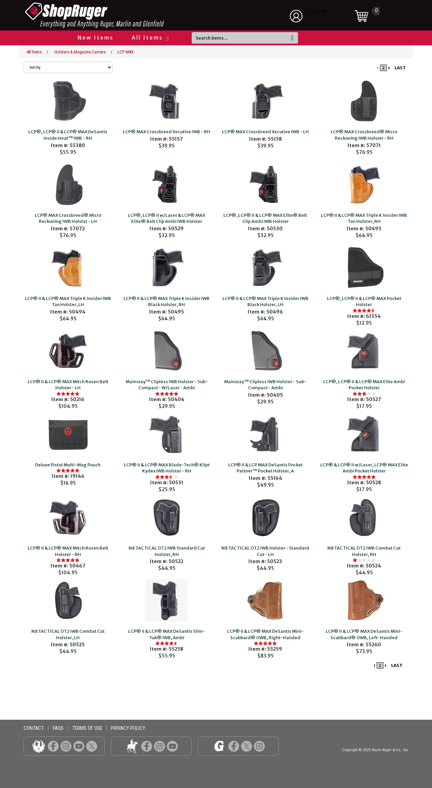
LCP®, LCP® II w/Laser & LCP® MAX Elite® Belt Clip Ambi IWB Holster (166, 218)
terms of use (87, 728)
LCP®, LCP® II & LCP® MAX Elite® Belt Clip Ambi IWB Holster (265, 218)
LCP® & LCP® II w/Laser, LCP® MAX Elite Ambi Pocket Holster (364, 468)
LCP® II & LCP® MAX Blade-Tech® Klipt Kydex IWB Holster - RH (167, 468)
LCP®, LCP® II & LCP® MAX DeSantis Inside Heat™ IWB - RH (67, 135)
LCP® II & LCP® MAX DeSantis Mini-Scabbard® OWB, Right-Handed (265, 634)
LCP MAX (125, 51)
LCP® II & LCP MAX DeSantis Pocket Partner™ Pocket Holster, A (265, 468)
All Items (150, 37)
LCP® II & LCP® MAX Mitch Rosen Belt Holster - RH (68, 551)
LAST (400, 68)
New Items (96, 37)
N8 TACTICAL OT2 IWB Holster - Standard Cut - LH (265, 551)
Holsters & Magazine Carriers (80, 51)
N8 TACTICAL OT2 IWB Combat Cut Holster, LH (68, 634)
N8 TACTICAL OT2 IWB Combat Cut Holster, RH (364, 551)
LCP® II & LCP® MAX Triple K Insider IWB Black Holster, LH (265, 302)
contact (34, 728)
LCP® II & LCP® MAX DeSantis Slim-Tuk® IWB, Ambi (166, 634)
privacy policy (128, 728)
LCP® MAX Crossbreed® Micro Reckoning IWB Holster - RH (364, 135)
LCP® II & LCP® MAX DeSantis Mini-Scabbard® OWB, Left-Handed (364, 634)
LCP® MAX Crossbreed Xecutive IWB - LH (265, 132)
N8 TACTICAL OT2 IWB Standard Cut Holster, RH (167, 551)
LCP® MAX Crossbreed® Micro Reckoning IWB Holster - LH (68, 218)
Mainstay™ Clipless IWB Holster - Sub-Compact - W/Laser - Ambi (167, 385)
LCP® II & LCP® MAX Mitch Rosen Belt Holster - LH (68, 385)
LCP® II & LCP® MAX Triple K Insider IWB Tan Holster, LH (68, 302)
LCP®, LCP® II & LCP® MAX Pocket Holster (364, 302)
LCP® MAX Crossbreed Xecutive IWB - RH (166, 132)
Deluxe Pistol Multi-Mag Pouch (68, 465)
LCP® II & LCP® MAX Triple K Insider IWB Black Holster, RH (167, 302)
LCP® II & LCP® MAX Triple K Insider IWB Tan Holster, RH (364, 218)
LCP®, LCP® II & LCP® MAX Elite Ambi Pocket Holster (364, 385)
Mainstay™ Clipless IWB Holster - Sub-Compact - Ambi (265, 385)
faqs (58, 728)
